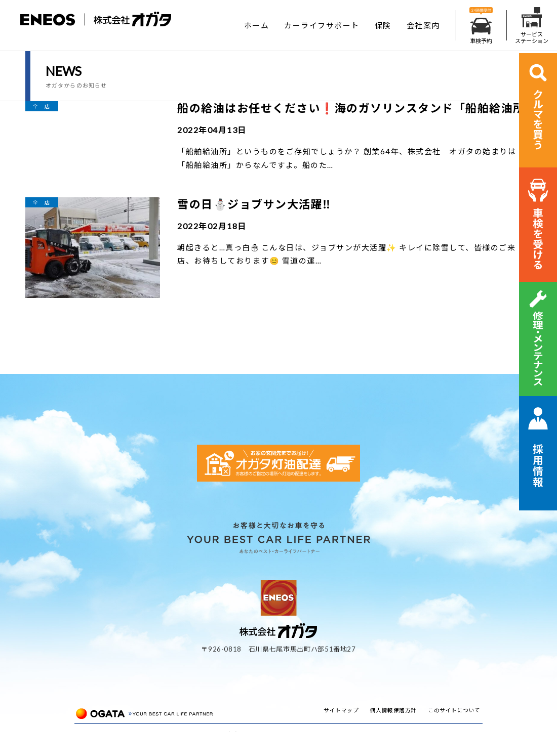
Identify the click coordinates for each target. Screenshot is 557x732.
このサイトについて (454, 710)
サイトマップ (341, 710)
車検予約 (481, 25)
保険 (383, 25)
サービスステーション (531, 25)
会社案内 (423, 25)
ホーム (256, 25)
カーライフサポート (322, 25)
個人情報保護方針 (393, 710)
